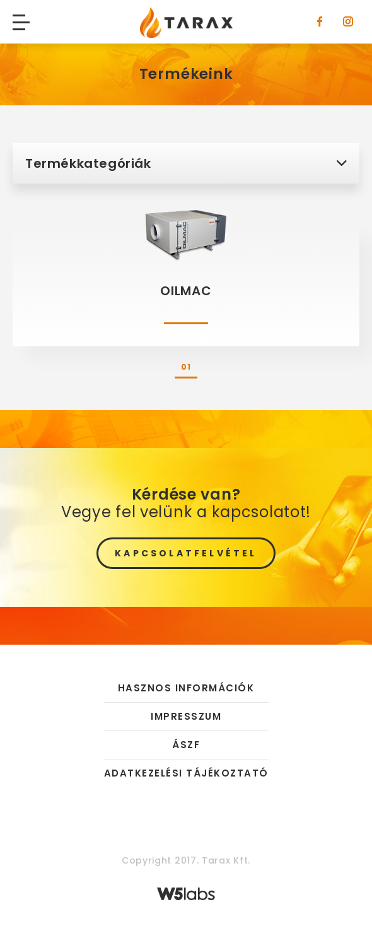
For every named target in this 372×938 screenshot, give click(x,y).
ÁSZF (186, 744)
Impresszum (186, 716)
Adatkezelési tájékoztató (186, 773)
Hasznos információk (186, 689)
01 (186, 366)
